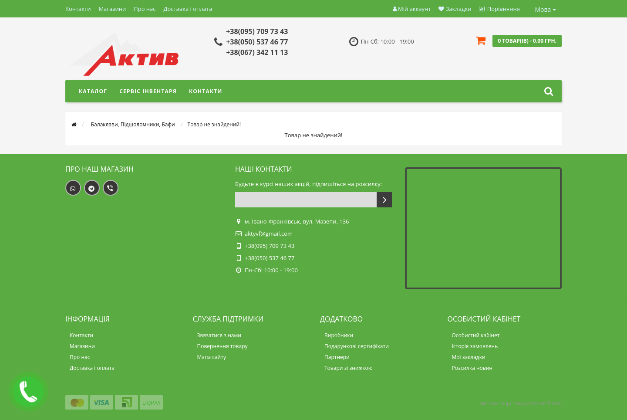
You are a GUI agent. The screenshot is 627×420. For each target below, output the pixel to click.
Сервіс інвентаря (148, 91)
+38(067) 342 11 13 (257, 52)
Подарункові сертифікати (356, 346)
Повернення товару (222, 346)
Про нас (144, 9)
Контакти (78, 9)
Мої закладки (468, 357)
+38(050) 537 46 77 (257, 42)
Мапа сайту (211, 357)
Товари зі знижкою (348, 368)
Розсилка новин (472, 368)
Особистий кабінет (476, 335)
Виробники (338, 335)
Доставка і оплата (188, 9)
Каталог (93, 91)
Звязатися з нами (219, 335)
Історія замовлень (475, 346)
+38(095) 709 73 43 (257, 31)
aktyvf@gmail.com (269, 233)
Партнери (337, 357)
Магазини (112, 9)
